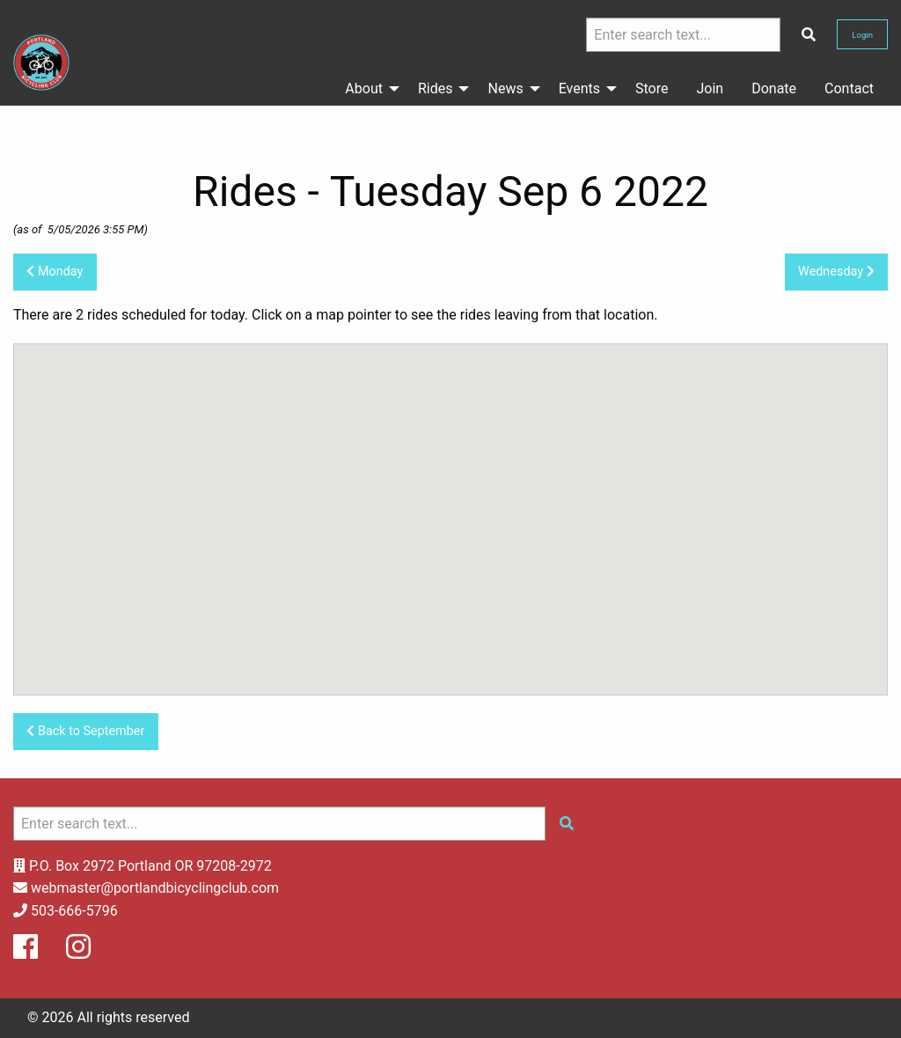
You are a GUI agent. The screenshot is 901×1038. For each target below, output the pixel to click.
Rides (435, 88)
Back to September (85, 731)
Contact (849, 88)
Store (651, 88)
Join (710, 88)
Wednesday (836, 271)
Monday (54, 271)
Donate (773, 88)
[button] (299, 400)
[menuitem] (367, 89)
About (364, 88)
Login (862, 35)
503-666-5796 (74, 910)
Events (579, 88)
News (505, 88)
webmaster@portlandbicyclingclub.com (155, 888)
